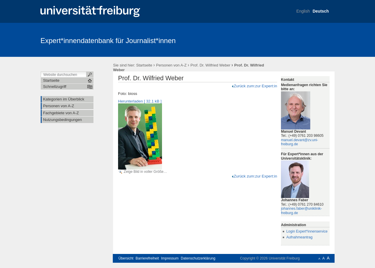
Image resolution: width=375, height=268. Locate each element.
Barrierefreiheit (147, 258)
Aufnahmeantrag (299, 237)
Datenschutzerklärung (198, 258)
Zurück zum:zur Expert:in (254, 86)
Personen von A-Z (171, 65)
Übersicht (125, 258)
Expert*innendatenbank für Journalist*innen (108, 41)
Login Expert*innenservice (307, 231)
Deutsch (321, 11)
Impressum (170, 258)
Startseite (144, 65)
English (303, 11)
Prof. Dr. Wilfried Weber (210, 65)
